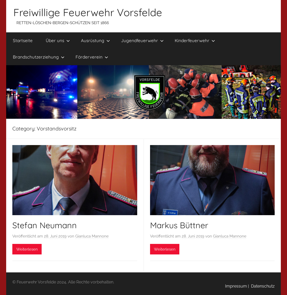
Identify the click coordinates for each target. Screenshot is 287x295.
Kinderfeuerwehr (195, 40)
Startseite (23, 40)
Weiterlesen (27, 249)
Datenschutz (262, 286)
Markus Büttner (179, 225)
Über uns (58, 40)
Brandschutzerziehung (38, 57)
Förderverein (92, 57)
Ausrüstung (95, 40)
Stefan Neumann (44, 225)
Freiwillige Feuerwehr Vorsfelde (87, 12)
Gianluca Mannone (92, 236)
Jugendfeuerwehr (142, 40)
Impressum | (237, 286)
